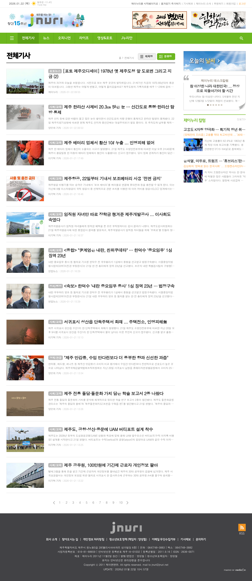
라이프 (84, 37)
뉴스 (46, 37)
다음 (127, 502)
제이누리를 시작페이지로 (144, 3)
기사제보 (188, 3)
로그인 (242, 3)
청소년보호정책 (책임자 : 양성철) (128, 539)
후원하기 (218, 3)
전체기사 (28, 37)
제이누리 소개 (203, 3)
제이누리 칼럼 (195, 120)
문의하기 (201, 539)
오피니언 (64, 37)
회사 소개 (51, 539)
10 (120, 502)
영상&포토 (104, 37)
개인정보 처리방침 (93, 539)
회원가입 (231, 3)
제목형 (149, 56)
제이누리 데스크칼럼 (214, 80)
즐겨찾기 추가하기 (171, 3)
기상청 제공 (41, 5)
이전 (54, 502)
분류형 (168, 56)
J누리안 (126, 37)
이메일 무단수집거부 (164, 539)
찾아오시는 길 (70, 539)
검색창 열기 (241, 38)
